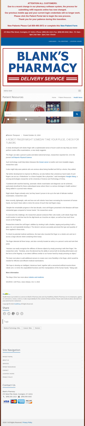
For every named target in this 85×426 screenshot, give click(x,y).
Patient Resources (65, 97)
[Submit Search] (77, 114)
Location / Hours (76, 41)
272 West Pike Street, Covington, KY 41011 (19, 32)
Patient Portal (8, 356)
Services (6, 363)
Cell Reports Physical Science (21, 157)
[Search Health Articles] (38, 114)
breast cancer (44, 162)
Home (54, 97)
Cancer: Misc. (27, 328)
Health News (13, 119)
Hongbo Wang (71, 176)
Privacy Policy (8, 377)
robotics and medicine (36, 277)
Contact (5, 370)
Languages (52, 41)
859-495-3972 (37, 26)
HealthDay (17, 304)
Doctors (37, 328)
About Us (6, 360)
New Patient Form (69, 26)
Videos (29, 119)
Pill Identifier (63, 41)
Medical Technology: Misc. (12, 328)
